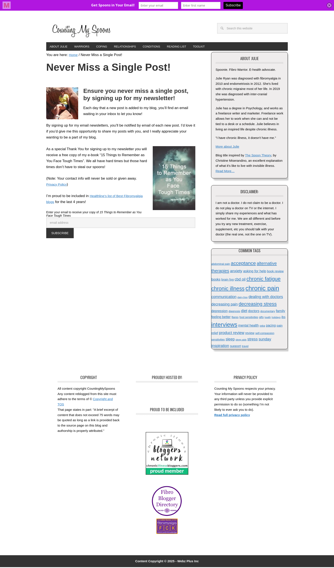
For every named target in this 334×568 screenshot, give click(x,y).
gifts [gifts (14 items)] (261, 318)
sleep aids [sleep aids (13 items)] (241, 340)
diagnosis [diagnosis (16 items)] (234, 312)
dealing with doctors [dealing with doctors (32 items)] (266, 297)
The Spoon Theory (258, 156)
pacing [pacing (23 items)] (271, 326)
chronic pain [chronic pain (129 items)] (262, 289)
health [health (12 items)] (268, 318)
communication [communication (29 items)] (223, 298)
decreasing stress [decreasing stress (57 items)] (258, 304)
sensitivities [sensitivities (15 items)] (218, 340)
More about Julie (227, 147)
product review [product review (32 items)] (231, 333)
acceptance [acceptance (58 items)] (243, 264)
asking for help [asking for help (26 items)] (254, 272)
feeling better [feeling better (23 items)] (221, 318)
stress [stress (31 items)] (252, 340)
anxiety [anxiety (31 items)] (236, 272)
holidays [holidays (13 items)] (276, 318)
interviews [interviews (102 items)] (224, 325)
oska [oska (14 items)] (262, 326)
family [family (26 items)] (280, 312)
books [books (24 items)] (215, 280)
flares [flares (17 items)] (235, 318)
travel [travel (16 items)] (245, 347)
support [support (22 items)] (235, 347)
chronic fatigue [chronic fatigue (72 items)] (263, 280)
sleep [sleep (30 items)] (230, 340)
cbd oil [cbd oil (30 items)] (240, 280)
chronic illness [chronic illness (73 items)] (228, 289)
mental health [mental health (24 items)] (248, 326)
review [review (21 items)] (249, 334)
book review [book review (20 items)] (275, 272)
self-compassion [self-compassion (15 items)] (264, 334)
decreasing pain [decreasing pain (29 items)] (224, 305)
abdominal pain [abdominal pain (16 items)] (220, 264)
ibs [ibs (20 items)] (283, 318)
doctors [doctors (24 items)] (253, 312)
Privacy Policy (57, 185)
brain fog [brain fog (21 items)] (227, 280)
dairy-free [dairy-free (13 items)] (242, 298)
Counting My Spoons (81, 30)
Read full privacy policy (232, 416)
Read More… (225, 172)
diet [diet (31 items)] (244, 312)
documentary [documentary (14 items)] (267, 312)
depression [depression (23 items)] (219, 312)
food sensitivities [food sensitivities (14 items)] (248, 318)
